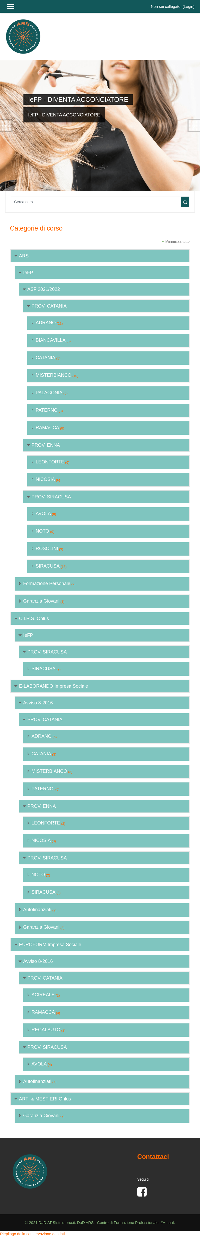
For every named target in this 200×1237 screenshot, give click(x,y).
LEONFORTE (50, 461)
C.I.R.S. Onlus (34, 618)
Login (188, 6)
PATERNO (47, 410)
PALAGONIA (49, 392)
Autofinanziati (37, 909)
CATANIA (45, 357)
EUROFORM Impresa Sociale (50, 944)
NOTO (42, 531)
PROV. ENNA (46, 445)
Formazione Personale (46, 583)
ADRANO (46, 322)
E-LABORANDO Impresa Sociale (53, 686)
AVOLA (43, 513)
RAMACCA (47, 427)
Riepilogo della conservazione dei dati (32, 1234)
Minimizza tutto (177, 241)
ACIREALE (43, 994)
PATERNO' (43, 788)
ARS (24, 255)
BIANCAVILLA (51, 340)
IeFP (28, 272)
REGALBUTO (46, 1029)
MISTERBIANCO (53, 375)
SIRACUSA (48, 566)
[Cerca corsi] (96, 202)
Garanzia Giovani (41, 601)
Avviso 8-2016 (38, 702)
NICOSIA (45, 479)
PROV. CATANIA (49, 306)
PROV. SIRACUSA (51, 496)
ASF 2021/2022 (43, 289)
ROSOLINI (47, 548)
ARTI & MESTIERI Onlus (45, 1098)
